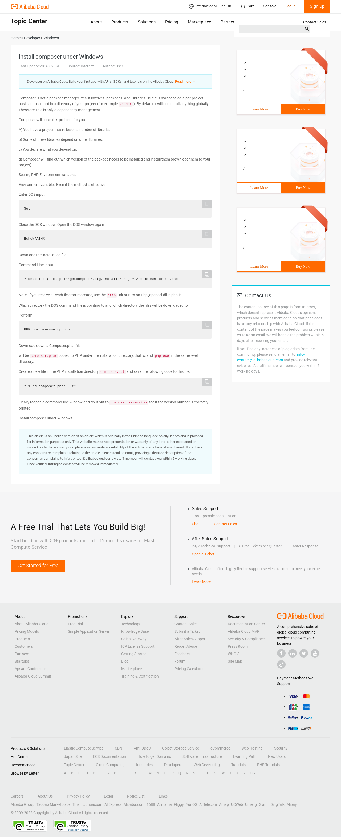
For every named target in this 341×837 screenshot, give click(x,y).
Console (269, 6)
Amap (224, 804)
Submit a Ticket (187, 631)
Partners (228, 22)
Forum (179, 661)
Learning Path (245, 756)
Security (280, 748)
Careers (17, 796)
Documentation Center (246, 624)
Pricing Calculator (189, 669)
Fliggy (179, 804)
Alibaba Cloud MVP (243, 631)
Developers (173, 765)
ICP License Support (138, 646)
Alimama (164, 804)
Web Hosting (252, 748)
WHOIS (233, 654)
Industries (144, 765)
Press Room (238, 646)
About (96, 22)
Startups (22, 661)
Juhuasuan (92, 804)
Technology (130, 624)
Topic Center (74, 765)
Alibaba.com (134, 804)
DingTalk (277, 804)
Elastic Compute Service (83, 748)
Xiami (263, 804)
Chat (196, 524)
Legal (108, 796)
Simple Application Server (88, 631)
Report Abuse (185, 646)
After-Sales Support (190, 639)
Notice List (136, 796)
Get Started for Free (38, 565)
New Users (277, 756)
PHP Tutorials (268, 765)
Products (119, 22)
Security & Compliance (246, 639)
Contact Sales (314, 22)
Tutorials (238, 765)
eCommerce (220, 748)
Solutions (147, 22)
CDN (118, 748)
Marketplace (199, 22)
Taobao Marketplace (53, 804)
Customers (24, 646)
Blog (125, 661)
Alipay (292, 804)
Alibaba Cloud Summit (33, 676)
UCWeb (237, 804)
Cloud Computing (110, 765)
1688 (151, 804)
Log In (290, 6)
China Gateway (134, 639)
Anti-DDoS (142, 748)
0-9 (253, 773)
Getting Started (134, 654)
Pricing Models (27, 631)
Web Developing (207, 765)
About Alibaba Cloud (31, 624)
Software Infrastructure (202, 756)
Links (163, 796)
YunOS (191, 804)
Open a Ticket (203, 554)
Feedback (182, 654)
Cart (247, 6)
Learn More (259, 109)
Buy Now (303, 109)
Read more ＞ (185, 81)
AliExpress (112, 804)
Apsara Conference (30, 669)
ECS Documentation (109, 756)
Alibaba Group (22, 804)
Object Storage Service (180, 748)
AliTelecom (208, 804)
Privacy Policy (78, 796)
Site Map (235, 661)
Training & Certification (140, 676)
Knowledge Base (135, 631)
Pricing (171, 22)
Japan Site (73, 756)
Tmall (76, 804)
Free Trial (75, 624)
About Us (45, 796)
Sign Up (317, 6)
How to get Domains (154, 756)
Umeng (251, 804)
